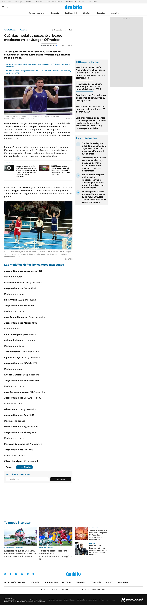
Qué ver (109, 582)
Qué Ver (28, 2)
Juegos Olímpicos (24, 467)
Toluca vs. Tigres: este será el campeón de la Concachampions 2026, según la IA (55, 555)
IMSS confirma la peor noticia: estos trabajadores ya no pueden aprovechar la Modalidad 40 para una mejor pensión (93, 181)
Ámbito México (10, 30)
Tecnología (18, 2)
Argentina (115, 13)
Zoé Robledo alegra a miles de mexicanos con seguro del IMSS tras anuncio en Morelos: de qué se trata (94, 148)
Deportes (101, 13)
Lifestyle (86, 13)
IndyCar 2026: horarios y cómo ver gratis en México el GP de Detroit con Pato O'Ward (98, 550)
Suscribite (61, 479)
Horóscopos (39, 2)
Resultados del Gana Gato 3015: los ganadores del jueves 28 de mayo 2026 (89, 86)
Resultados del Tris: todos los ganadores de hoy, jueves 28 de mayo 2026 (91, 98)
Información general (36, 13)
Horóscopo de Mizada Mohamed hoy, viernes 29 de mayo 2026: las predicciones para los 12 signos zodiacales (94, 196)
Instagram (16, 574)
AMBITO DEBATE (94, 590)
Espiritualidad (71, 13)
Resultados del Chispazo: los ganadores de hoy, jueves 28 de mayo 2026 (90, 109)
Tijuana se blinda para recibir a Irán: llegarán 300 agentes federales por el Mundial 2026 (98, 535)
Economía (55, 13)
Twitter (5, 574)
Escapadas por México (55, 2)
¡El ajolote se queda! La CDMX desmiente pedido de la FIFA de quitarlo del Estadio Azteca (20, 553)
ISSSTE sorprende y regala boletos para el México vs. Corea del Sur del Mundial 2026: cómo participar (61, 170)
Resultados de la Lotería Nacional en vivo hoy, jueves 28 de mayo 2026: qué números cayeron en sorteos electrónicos (90, 72)
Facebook (10, 574)
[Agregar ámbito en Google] (49, 45)
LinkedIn (22, 574)
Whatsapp (33, 574)
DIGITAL (49, 590)
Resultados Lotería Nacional (75, 2)
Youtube (27, 574)
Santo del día (93, 2)
